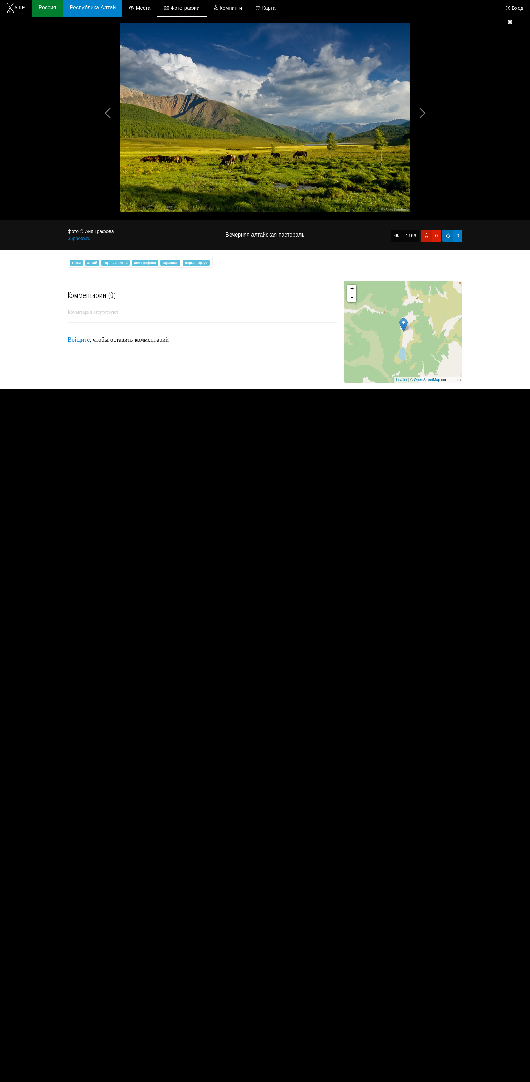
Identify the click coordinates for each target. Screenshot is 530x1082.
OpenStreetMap (427, 380)
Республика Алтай (93, 7)
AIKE (16, 7)
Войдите (79, 339)
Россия (47, 7)
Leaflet (401, 380)
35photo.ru (79, 238)
